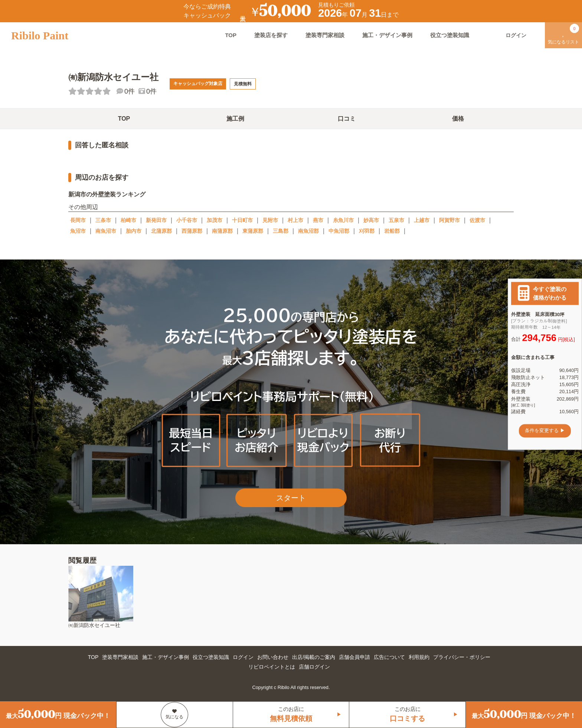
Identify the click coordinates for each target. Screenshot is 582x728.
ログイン (243, 657)
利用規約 (419, 657)
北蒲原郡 (161, 231)
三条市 (103, 220)
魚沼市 (78, 231)
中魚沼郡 (338, 231)
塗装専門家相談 (324, 35)
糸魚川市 (343, 220)
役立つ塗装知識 (449, 35)
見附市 (270, 220)
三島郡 (280, 231)
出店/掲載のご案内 (313, 657)
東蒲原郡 (252, 231)
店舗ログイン (314, 667)
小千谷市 (186, 220)
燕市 (318, 220)
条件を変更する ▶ (545, 431)
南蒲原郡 (222, 231)
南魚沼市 (105, 231)
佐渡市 (477, 220)
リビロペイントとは (271, 667)
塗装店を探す (271, 35)
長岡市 (78, 220)
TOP (230, 35)
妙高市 (371, 220)
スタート (291, 498)
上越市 (421, 220)
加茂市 (214, 220)
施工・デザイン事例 (387, 35)
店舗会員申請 (354, 657)
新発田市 (156, 220)
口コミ (347, 118)
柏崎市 (128, 220)
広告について (389, 657)
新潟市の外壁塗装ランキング (107, 194)
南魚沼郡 (308, 231)
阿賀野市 (449, 220)
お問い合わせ (272, 657)
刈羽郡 (367, 231)
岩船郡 (392, 231)
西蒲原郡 (192, 231)
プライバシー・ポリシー (461, 657)
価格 (458, 118)
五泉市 (396, 220)
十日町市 (242, 220)
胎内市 (133, 231)
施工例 (235, 118)
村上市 (295, 220)
